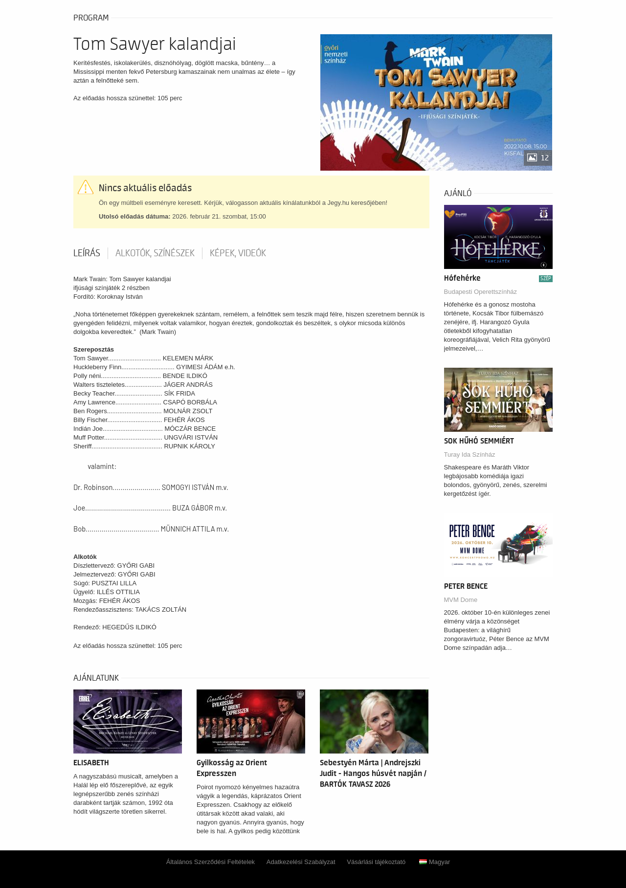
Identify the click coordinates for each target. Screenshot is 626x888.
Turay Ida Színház (469, 454)
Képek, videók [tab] (238, 253)
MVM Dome (461, 599)
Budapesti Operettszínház (480, 291)
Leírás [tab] (86, 253)
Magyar (434, 862)
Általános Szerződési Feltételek (210, 862)
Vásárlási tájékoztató (376, 862)
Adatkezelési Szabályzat (301, 862)
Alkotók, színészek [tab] (155, 253)
